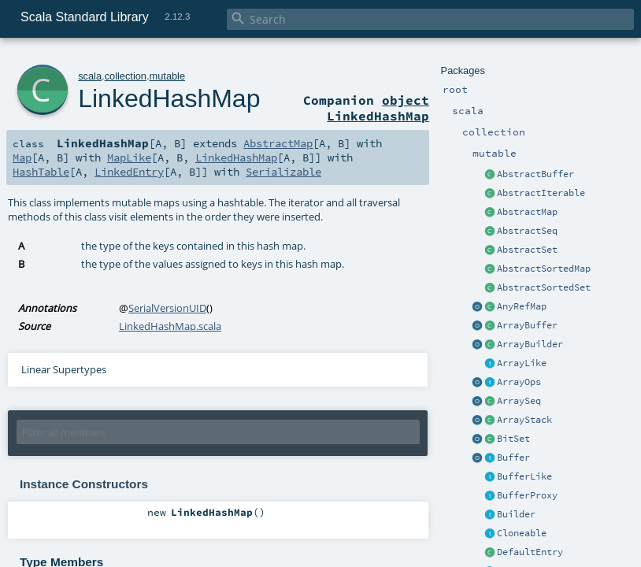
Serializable (283, 172)
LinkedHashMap (169, 98)
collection (125, 76)
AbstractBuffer (535, 174)
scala (90, 76)
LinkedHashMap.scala (170, 326)
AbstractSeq (527, 230)
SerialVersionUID (167, 308)
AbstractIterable (541, 192)
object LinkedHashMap (378, 108)
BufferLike (524, 476)
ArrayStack (524, 419)
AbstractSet (527, 249)
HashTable (41, 172)
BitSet (513, 438)
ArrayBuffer (527, 325)
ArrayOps (519, 381)
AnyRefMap (522, 306)
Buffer (513, 457)
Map (22, 157)
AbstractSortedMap (544, 268)
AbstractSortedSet (544, 287)
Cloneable (522, 533)
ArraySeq (519, 400)
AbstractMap (527, 211)
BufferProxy (527, 495)
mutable (168, 76)
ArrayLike (522, 363)
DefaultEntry (530, 552)
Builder (516, 514)
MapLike (129, 157)
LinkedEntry (129, 172)
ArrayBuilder (530, 344)
